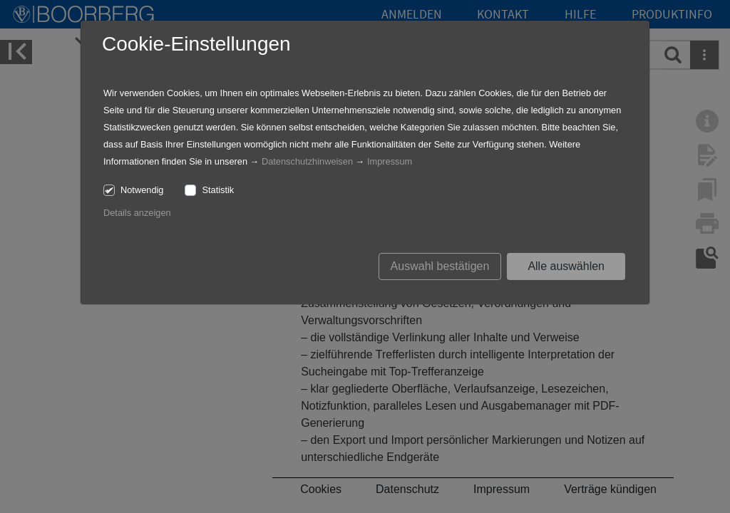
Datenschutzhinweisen (307, 161)
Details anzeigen (137, 212)
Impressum (389, 161)
